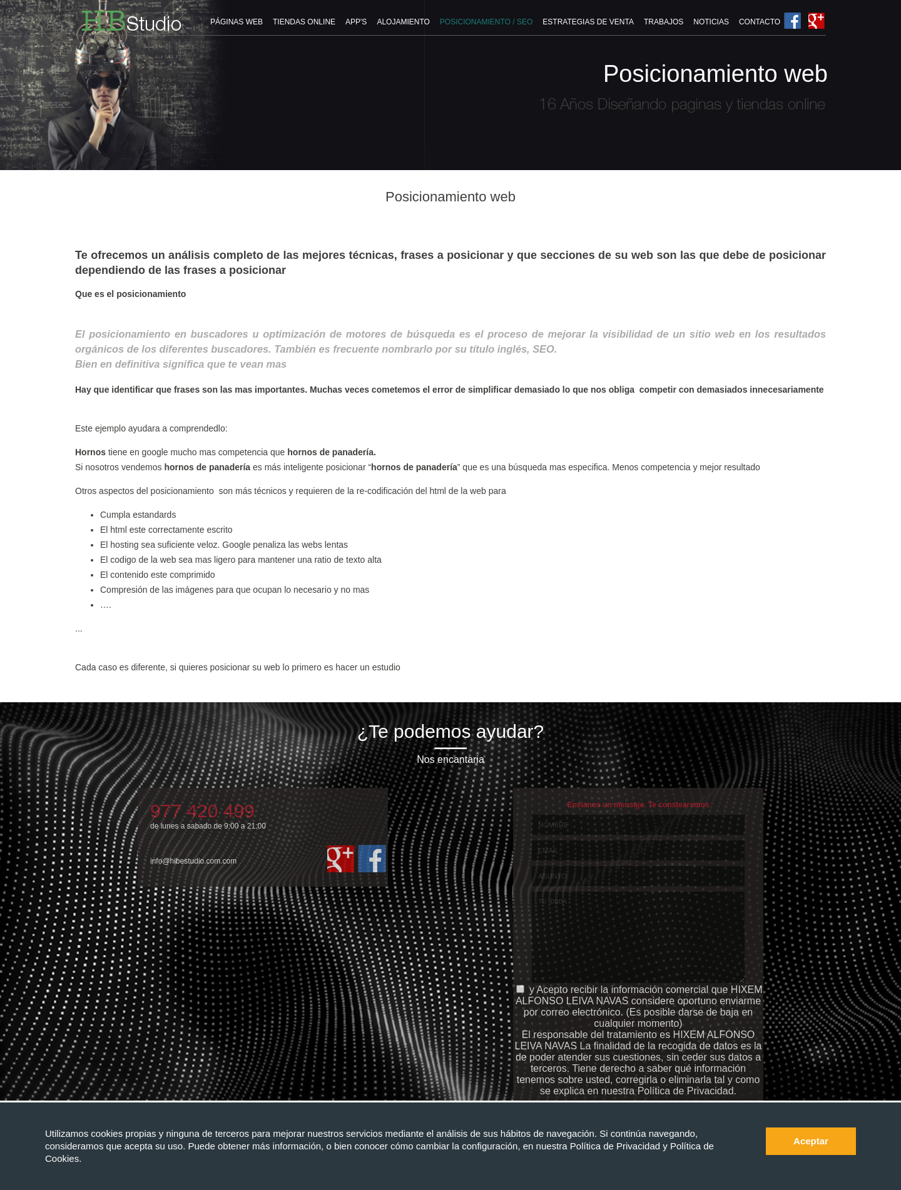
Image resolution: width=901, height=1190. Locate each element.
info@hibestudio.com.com (193, 861)
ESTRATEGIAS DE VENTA (588, 22)
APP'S (356, 22)
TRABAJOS (663, 22)
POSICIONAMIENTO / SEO (486, 22)
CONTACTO (759, 22)
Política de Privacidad (616, 1146)
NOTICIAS (711, 22)
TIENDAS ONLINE (304, 22)
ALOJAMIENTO (403, 22)
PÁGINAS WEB (236, 22)
